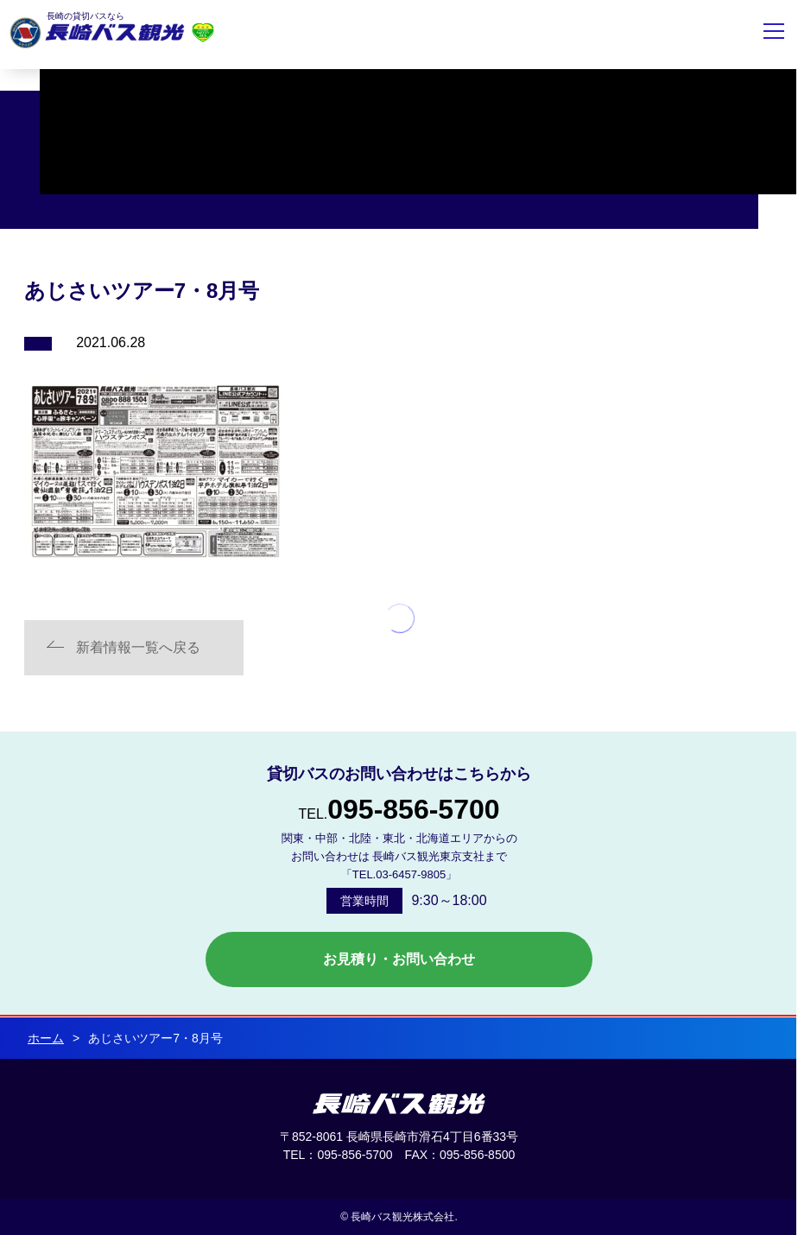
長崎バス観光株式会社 (97, 32)
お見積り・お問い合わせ (399, 959)
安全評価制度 (203, 32)
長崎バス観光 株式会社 (399, 1103)
